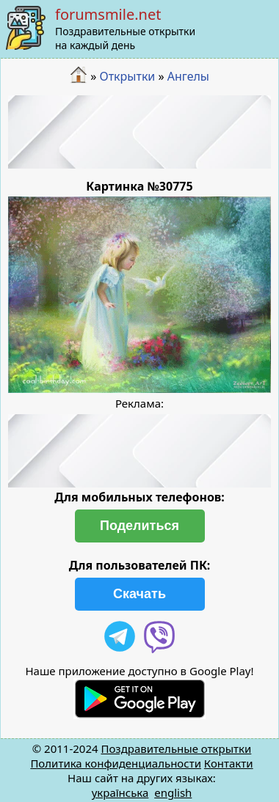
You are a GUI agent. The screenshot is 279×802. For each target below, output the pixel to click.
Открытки (127, 76)
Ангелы (188, 76)
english (173, 792)
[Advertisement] (139, 132)
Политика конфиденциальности (115, 763)
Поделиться (139, 525)
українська (120, 792)
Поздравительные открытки (176, 748)
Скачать (139, 593)
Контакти (228, 763)
